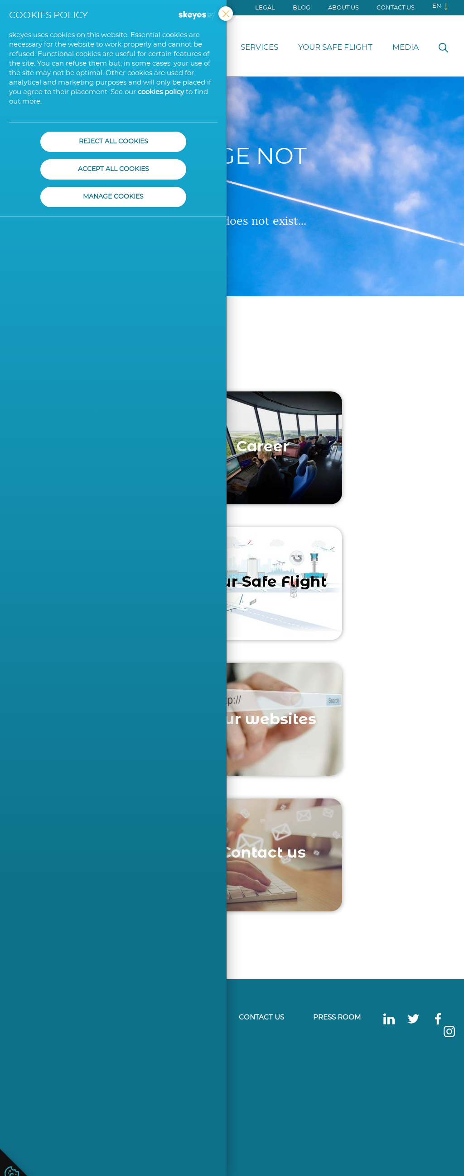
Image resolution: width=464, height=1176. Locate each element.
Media (405, 47)
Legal (265, 8)
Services (259, 47)
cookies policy (161, 92)
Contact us (396, 8)
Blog (301, 8)
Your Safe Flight (335, 47)
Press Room (337, 1017)
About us (343, 8)
